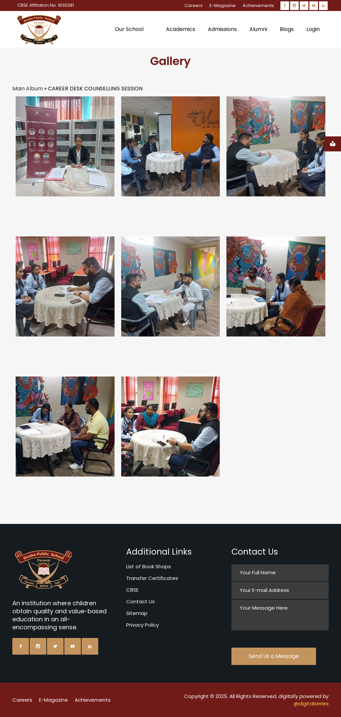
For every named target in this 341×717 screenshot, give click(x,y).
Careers (193, 5)
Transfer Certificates (152, 578)
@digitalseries (311, 703)
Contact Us (140, 601)
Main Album (27, 88)
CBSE (132, 589)
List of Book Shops (148, 566)
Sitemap (137, 613)
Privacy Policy (142, 624)
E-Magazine (222, 5)
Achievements (258, 5)
